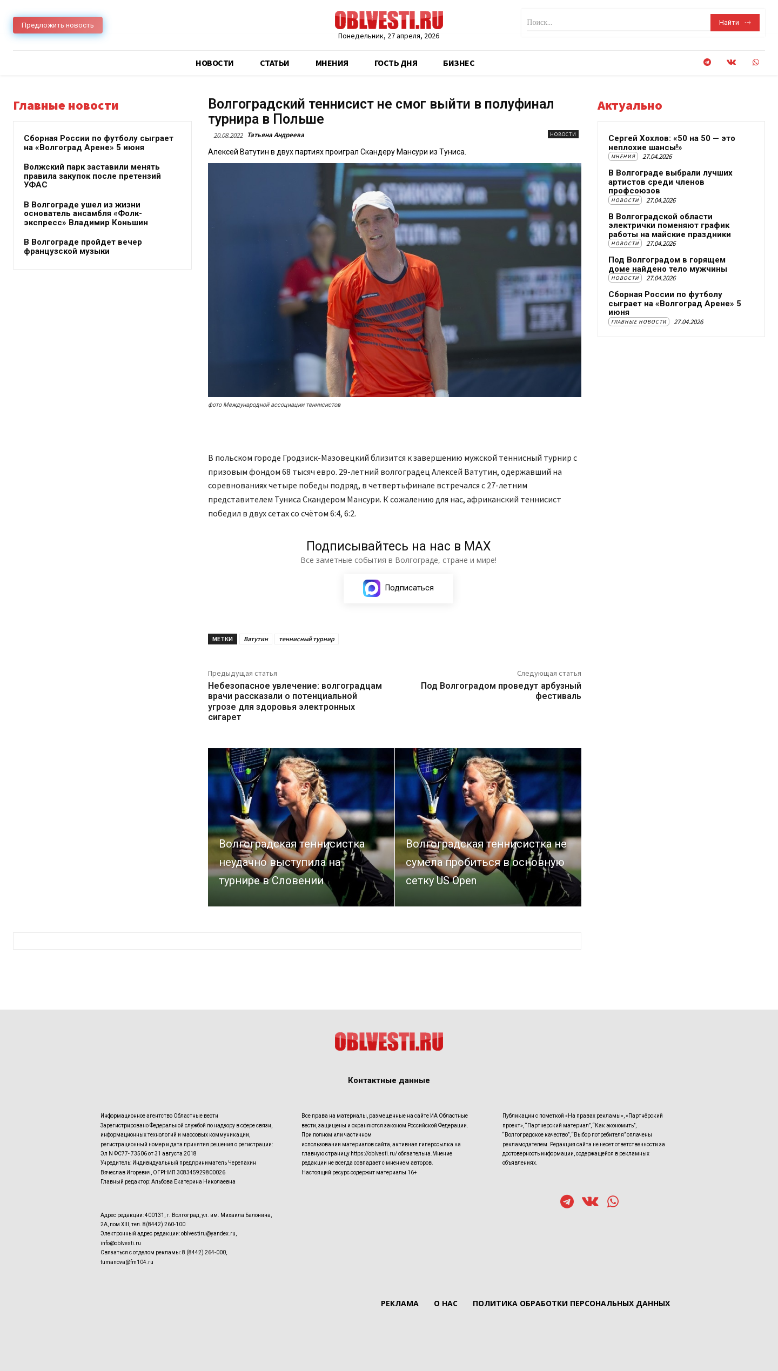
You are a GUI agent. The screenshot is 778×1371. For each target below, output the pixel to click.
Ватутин (256, 639)
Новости (563, 134)
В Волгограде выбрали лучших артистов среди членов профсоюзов (670, 182)
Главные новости (639, 321)
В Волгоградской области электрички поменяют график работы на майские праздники (669, 225)
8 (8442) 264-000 (204, 1252)
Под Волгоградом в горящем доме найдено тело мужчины (667, 264)
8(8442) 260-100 (164, 1224)
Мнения (623, 156)
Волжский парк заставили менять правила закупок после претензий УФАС (92, 176)
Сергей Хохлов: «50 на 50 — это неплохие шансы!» (671, 142)
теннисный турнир (306, 639)
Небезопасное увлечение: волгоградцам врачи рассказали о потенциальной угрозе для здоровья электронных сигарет (295, 701)
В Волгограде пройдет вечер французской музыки (83, 246)
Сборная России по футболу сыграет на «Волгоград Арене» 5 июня (98, 142)
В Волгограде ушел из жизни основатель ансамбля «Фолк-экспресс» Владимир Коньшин (86, 213)
